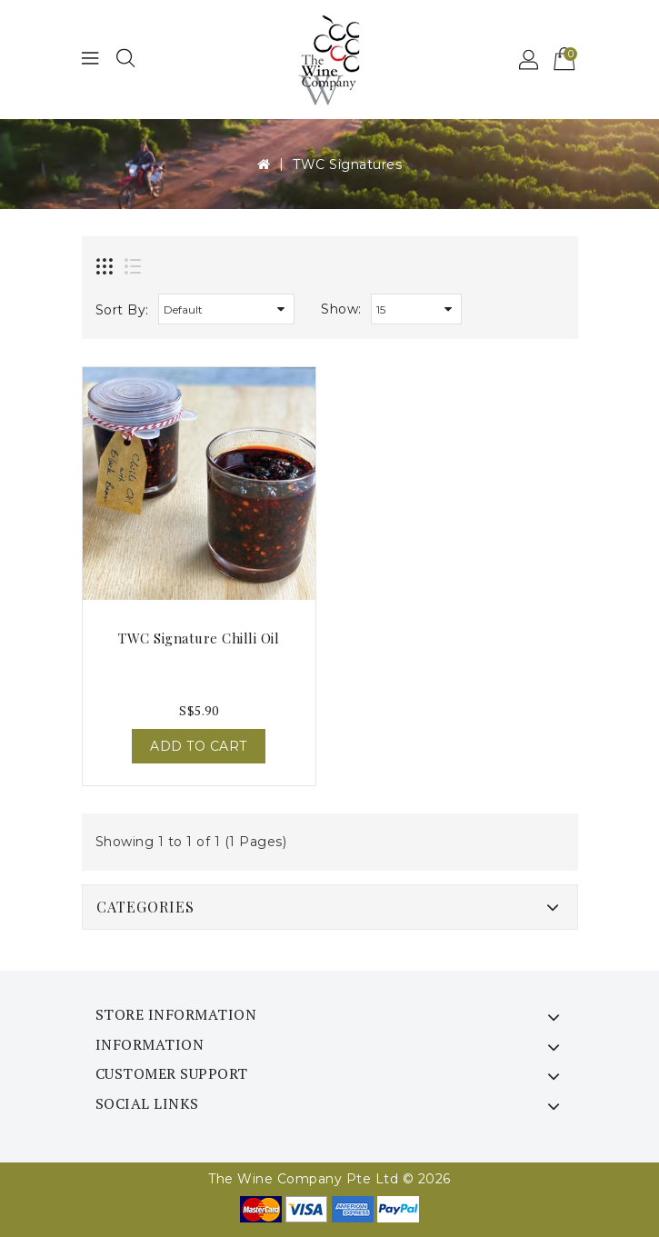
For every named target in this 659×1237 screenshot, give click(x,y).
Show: (341, 309)
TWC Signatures (347, 164)
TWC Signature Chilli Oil (198, 638)
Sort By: (122, 310)
